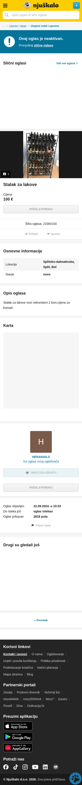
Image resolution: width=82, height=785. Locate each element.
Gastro (62, 699)
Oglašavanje (55, 654)
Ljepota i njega (17, 26)
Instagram (25, 767)
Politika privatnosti (53, 661)
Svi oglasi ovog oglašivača (41, 461)
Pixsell (7, 706)
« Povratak (41, 620)
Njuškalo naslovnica (41, 5)
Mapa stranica (13, 674)
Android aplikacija (18, 736)
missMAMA (11, 699)
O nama (37, 654)
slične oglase (43, 45)
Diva (19, 706)
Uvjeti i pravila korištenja (19, 661)
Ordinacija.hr (35, 706)
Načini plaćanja (47, 667)
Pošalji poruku (41, 209)
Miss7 (50, 699)
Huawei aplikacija (18, 747)
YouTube (35, 767)
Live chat (75, 778)
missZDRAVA (32, 699)
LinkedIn (46, 767)
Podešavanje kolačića (18, 667)
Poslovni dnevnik (28, 692)
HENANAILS (41, 457)
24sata (7, 692)
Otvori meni (5, 5)
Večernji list (52, 692)
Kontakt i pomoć (15, 654)
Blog (30, 674)
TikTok (15, 767)
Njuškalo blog (55, 767)
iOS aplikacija (18, 726)
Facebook (6, 767)
